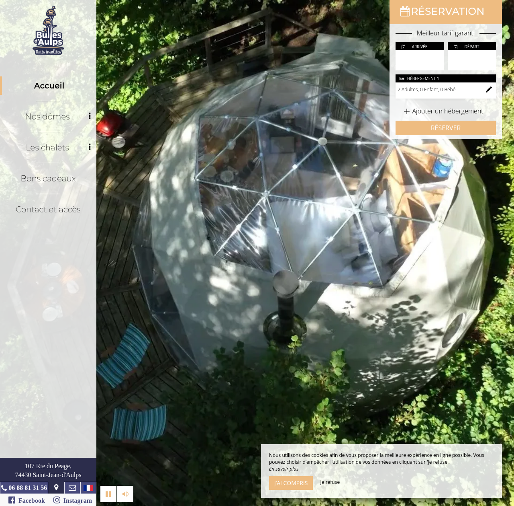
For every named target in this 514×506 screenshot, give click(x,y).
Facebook (26, 500)
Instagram (72, 500)
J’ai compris (291, 483)
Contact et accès (48, 209)
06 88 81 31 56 (27, 487)
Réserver (446, 127)
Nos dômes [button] (57, 116)
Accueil (49, 86)
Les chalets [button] (58, 147)
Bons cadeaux (48, 178)
